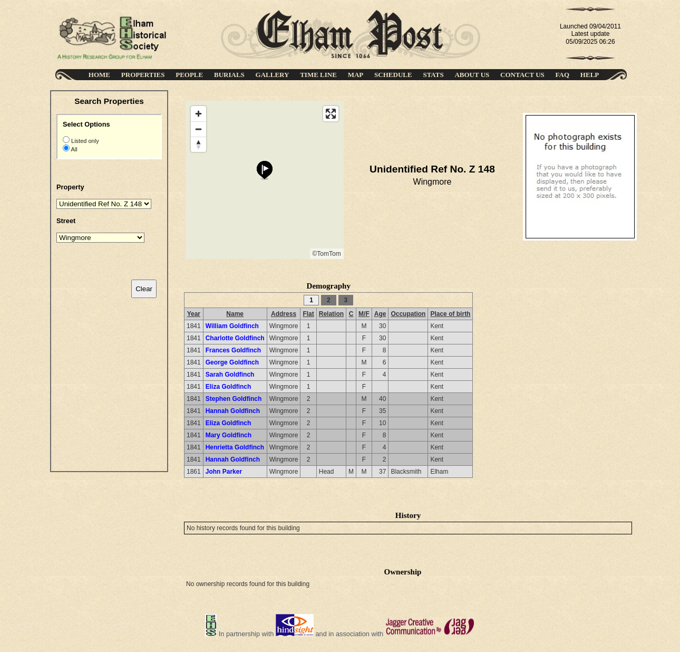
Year (193, 314)
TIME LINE (318, 75)
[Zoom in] (198, 113)
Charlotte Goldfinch (235, 338)
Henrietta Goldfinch (235, 447)
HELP (589, 75)
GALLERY (272, 75)
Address (283, 314)
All (73, 149)
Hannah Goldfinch (233, 411)
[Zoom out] (198, 129)
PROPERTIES (143, 75)
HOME (99, 75)
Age (380, 314)
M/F (364, 314)
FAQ (562, 75)
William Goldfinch (232, 326)
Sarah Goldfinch (230, 374)
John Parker (224, 471)
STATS (433, 75)
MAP (356, 75)
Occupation (408, 314)
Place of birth (450, 314)
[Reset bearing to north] (198, 144)
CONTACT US (522, 75)
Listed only (84, 141)
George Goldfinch (232, 362)
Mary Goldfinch (228, 435)
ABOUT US (471, 75)
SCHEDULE (393, 75)
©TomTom (327, 253)
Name (235, 314)
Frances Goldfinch (233, 350)
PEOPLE (189, 75)
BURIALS (229, 75)
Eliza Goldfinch (228, 386)
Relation (331, 314)
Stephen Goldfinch (234, 398)
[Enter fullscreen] (330, 113)
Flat (308, 314)
